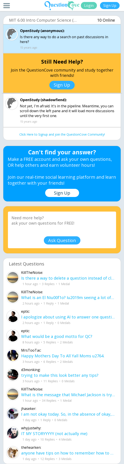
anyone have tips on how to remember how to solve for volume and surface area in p (68, 453)
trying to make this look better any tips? (59, 375)
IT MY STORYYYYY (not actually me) (54, 433)
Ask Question (62, 240)
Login (89, 5)
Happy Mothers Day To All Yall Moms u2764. (62, 355)
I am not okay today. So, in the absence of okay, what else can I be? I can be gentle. (68, 414)
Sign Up (109, 5)
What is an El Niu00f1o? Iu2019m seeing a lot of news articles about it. (68, 297)
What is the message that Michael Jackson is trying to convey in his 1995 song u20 (68, 394)
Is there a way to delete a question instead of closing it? (68, 278)
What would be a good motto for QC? (56, 336)
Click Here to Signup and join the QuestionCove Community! (62, 134)
